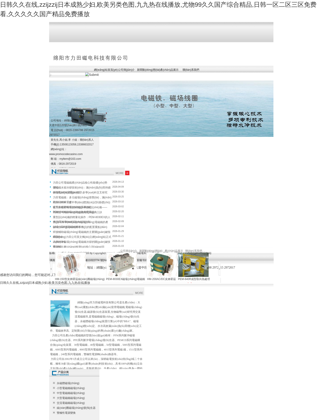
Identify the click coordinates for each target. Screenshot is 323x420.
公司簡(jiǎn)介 (126, 69)
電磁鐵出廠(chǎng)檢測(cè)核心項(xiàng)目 (79, 246)
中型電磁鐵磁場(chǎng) (71, 393)
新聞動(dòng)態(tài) (148, 69)
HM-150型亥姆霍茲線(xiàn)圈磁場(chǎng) (80, 279)
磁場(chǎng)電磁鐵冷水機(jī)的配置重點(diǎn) (80, 227)
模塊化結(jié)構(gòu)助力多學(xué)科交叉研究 (80, 192)
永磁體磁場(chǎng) (68, 383)
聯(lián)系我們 (191, 69)
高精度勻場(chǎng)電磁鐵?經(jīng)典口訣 (77, 212)
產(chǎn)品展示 (169, 69)
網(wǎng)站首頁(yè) (105, 69)
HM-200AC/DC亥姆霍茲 (161, 279)
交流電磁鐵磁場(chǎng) (71, 403)
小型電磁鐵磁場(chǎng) (71, 388)
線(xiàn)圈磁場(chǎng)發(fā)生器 (76, 407)
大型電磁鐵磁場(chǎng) (71, 398)
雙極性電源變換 (66, 412)
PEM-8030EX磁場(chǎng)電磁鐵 (125, 279)
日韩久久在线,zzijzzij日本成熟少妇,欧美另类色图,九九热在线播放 (45, 282)
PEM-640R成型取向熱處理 (194, 279)
